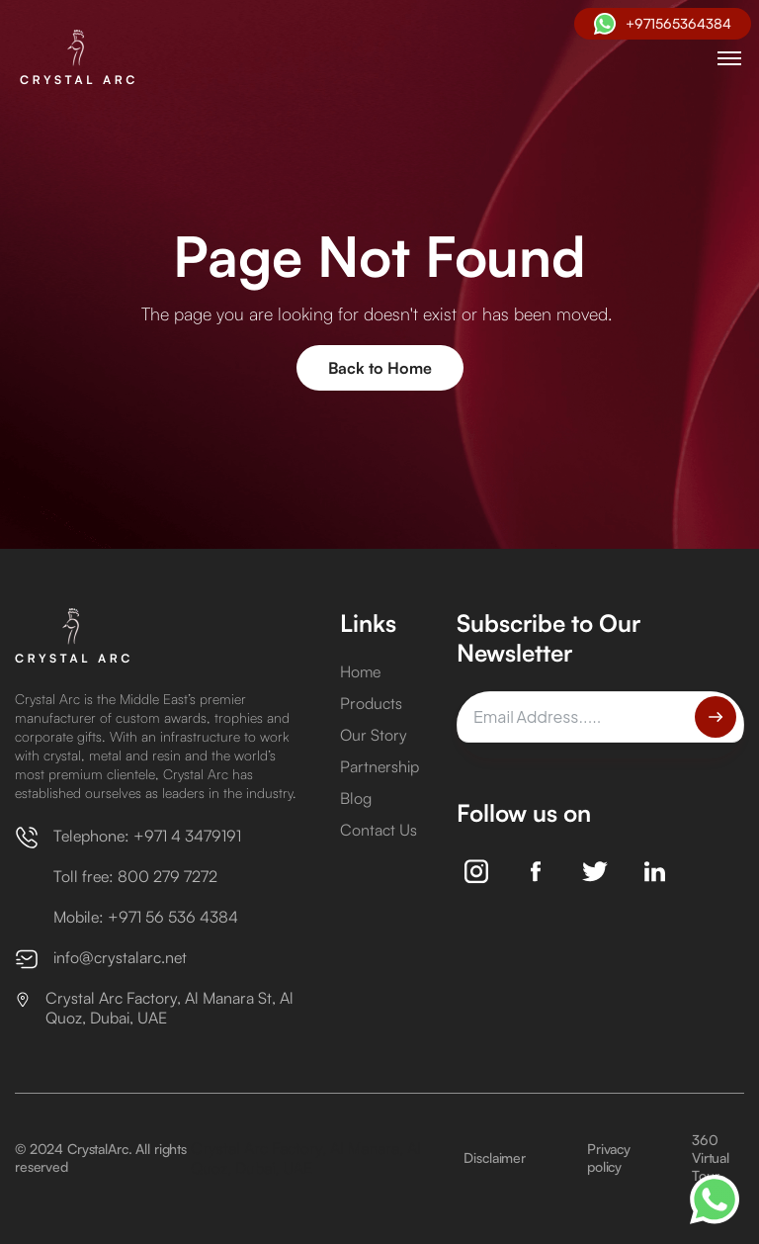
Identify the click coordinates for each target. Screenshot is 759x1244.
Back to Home (380, 368)
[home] (81, 58)
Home (360, 671)
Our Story (373, 735)
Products (371, 703)
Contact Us (378, 830)
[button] (729, 58)
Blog (356, 798)
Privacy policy (609, 1157)
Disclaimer (495, 1157)
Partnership (379, 766)
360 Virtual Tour (710, 1157)
